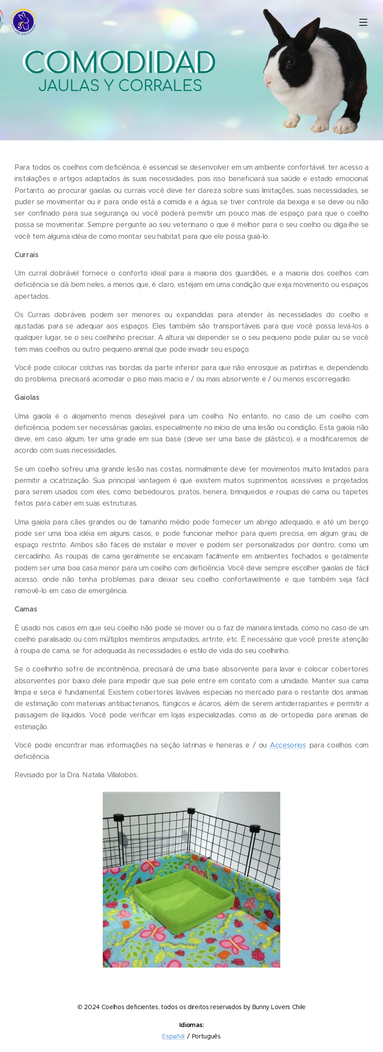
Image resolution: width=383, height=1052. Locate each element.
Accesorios (288, 745)
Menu (363, 22)
